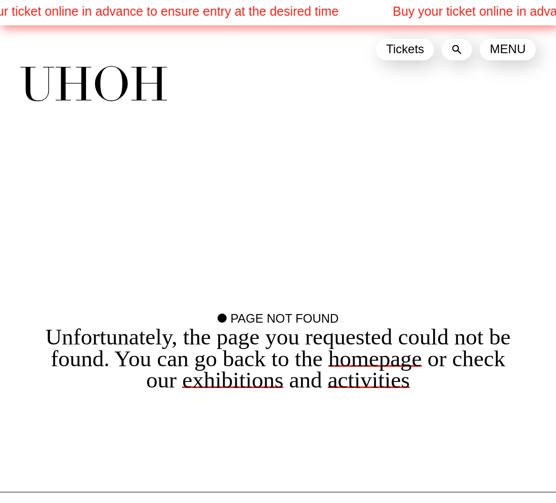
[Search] (457, 49)
